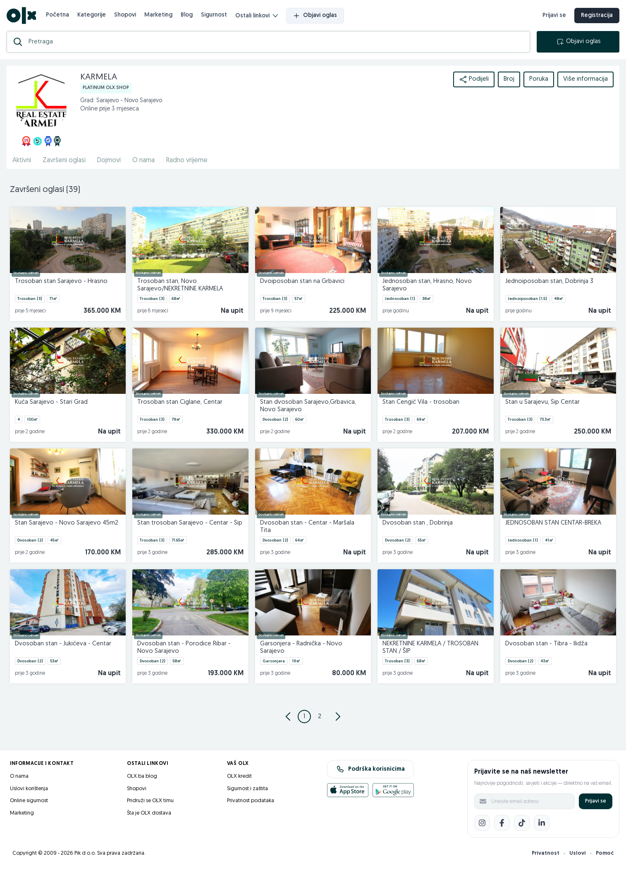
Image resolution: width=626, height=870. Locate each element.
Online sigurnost (29, 800)
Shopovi (125, 15)
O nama (19, 776)
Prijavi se (595, 801)
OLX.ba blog (142, 776)
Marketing (158, 15)
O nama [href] (143, 160)
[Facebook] (502, 823)
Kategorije (91, 15)
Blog (187, 15)
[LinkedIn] (542, 823)
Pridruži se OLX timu (150, 800)
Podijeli (474, 79)
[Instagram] (482, 823)
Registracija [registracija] (597, 15)
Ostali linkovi (256, 16)
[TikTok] (522, 823)
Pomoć (605, 853)
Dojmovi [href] (109, 160)
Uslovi (577, 853)
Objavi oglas (315, 15)
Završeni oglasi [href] (64, 160)
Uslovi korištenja (29, 788)
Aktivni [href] (21, 160)
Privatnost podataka (250, 800)
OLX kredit (239, 776)
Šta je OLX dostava (149, 813)
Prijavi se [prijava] (554, 15)
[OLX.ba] (21, 15)
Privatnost (545, 853)
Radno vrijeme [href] (187, 160)
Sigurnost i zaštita (247, 788)
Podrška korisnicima (371, 769)
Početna (57, 15)
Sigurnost (214, 15)
